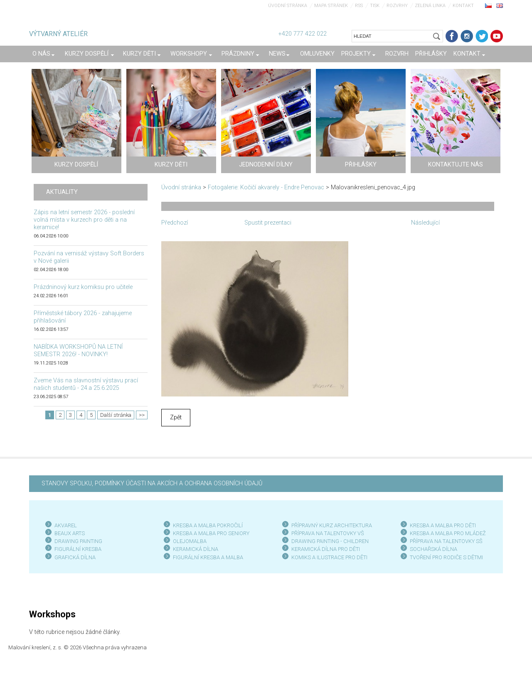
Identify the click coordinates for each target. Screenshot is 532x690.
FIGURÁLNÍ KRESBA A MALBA (208, 557)
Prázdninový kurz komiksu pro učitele (83, 287)
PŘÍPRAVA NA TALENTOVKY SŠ (446, 541)
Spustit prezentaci (267, 222)
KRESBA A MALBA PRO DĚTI (443, 525)
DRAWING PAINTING (78, 541)
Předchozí (174, 222)
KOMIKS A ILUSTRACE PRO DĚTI (329, 557)
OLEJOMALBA (190, 541)
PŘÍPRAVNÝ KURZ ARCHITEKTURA (331, 525)
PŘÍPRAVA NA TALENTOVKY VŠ (327, 533)
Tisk (374, 5)
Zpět (176, 417)
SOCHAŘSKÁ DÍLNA (433, 549)
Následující (425, 222)
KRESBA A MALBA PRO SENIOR (209, 533)
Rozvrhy (397, 5)
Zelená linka (430, 5)
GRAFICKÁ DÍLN (73, 557)
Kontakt (463, 5)
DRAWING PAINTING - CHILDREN (330, 541)
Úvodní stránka (287, 5)
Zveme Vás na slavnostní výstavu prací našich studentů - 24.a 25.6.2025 (86, 384)
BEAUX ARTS (69, 533)
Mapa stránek (331, 5)
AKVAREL (65, 525)
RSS (359, 5)
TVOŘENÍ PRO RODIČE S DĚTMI (446, 557)
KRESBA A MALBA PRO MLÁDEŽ (448, 533)
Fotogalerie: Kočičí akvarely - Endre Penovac (266, 187)
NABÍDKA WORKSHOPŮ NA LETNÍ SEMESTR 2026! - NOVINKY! (78, 350)
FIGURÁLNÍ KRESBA (77, 549)
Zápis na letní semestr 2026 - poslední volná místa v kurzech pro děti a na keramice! (84, 220)
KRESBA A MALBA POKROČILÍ (208, 525)
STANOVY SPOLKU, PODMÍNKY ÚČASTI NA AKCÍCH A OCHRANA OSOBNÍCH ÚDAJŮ (152, 483)
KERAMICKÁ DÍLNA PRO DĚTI (325, 549)
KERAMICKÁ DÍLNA (195, 549)
